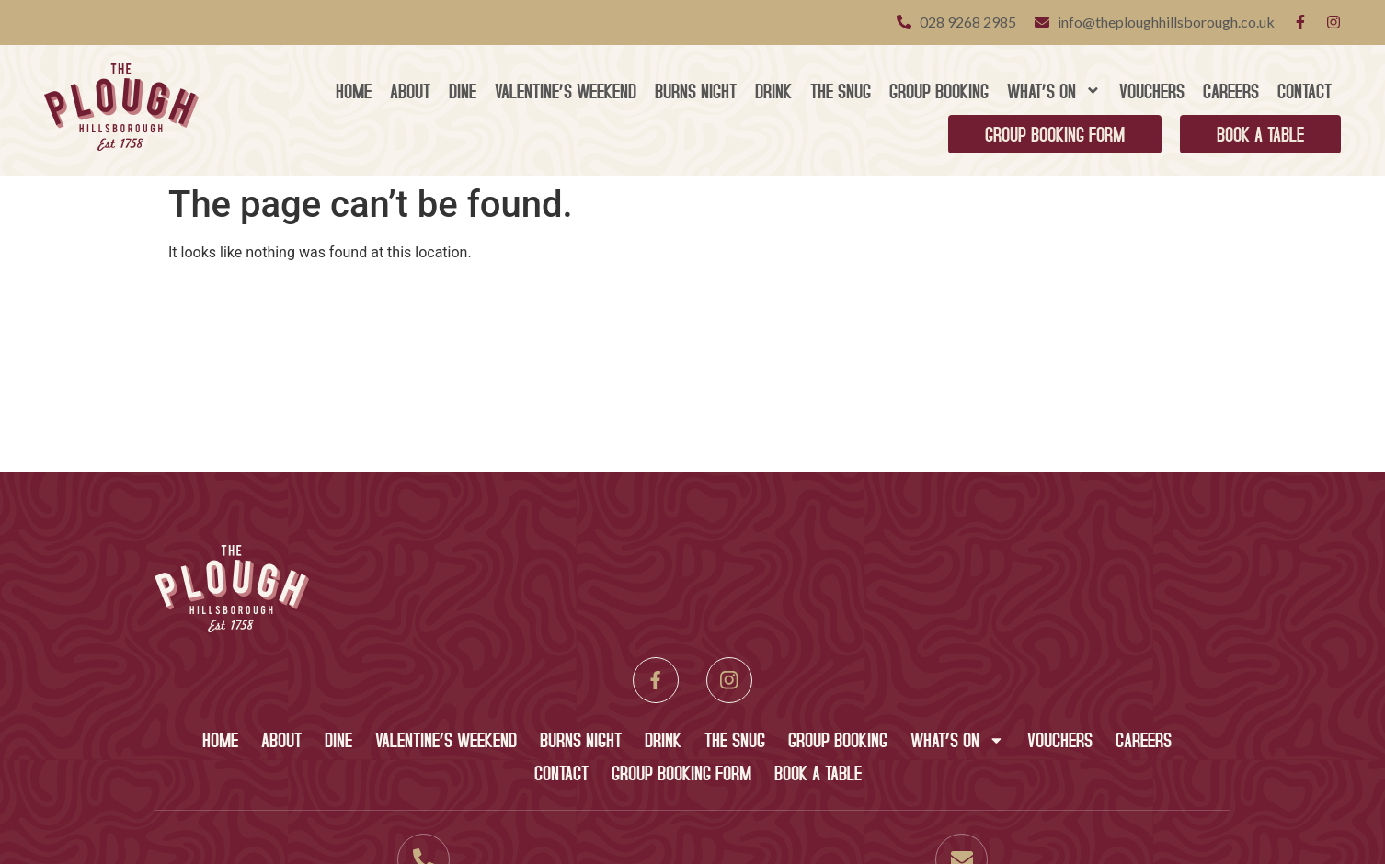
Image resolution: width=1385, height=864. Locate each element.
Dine (462, 90)
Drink (773, 90)
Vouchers (1152, 90)
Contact (1304, 90)
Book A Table (1260, 133)
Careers (1231, 90)
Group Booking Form (1055, 133)
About (410, 90)
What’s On (1054, 91)
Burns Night (696, 90)
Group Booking (939, 90)
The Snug (840, 90)
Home (354, 90)
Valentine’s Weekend (565, 90)
